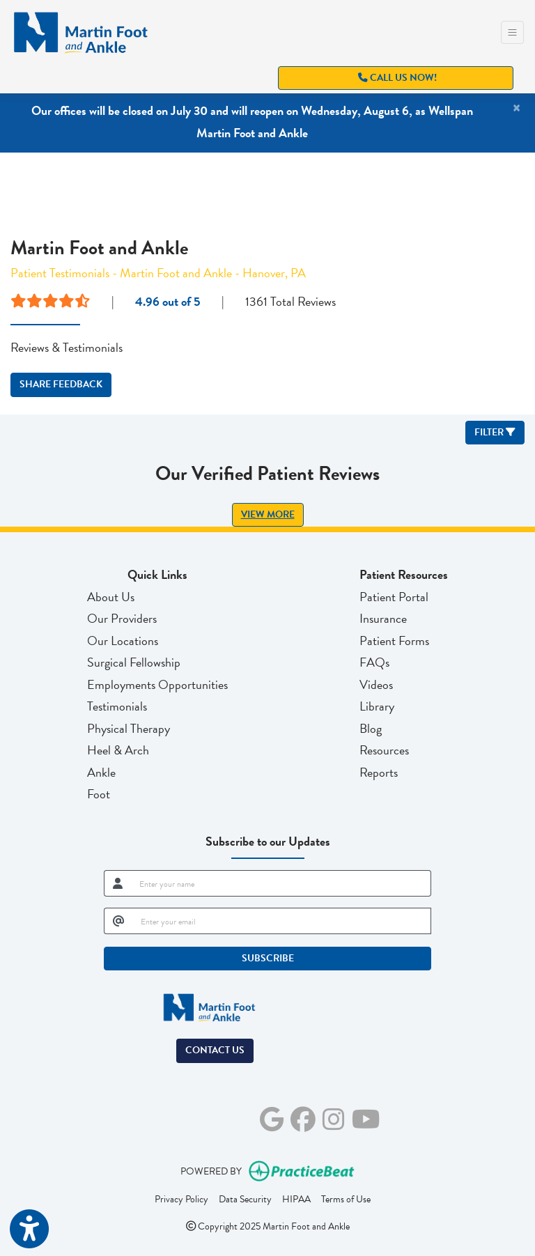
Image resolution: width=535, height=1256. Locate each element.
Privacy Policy (181, 1199)
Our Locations (122, 640)
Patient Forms (394, 640)
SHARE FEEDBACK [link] (61, 384)
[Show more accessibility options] (29, 1230)
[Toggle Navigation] (512, 32)
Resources (384, 750)
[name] (281, 883)
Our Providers (122, 618)
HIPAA (296, 1199)
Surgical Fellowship (133, 662)
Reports (378, 772)
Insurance (383, 618)
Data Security (245, 1199)
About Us (110, 596)
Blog (370, 728)
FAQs (374, 662)
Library (376, 706)
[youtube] (366, 1117)
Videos (376, 684)
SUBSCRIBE (268, 958)
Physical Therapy (128, 728)
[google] (272, 1117)
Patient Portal (393, 596)
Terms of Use (346, 1199)
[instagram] (334, 1117)
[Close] (516, 108)
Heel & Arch (118, 750)
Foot (98, 793)
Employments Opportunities (157, 684)
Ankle (101, 772)
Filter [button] (494, 432)
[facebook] (303, 1117)
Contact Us (215, 1050)
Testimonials (117, 706)
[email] (281, 921)
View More (268, 514)
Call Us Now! (397, 77)
